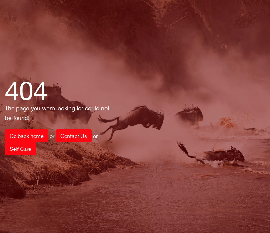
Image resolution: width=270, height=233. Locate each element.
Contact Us (73, 136)
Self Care (20, 149)
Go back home (27, 136)
